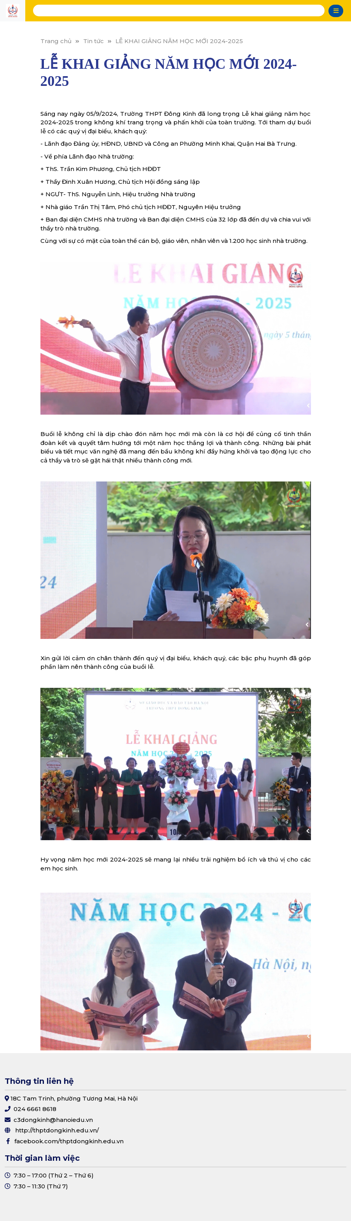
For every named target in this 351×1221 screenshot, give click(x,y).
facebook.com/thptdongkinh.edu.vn (69, 1141)
